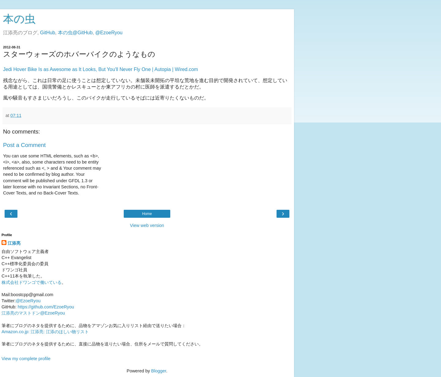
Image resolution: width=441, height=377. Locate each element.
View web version (147, 225)
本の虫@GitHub (75, 32)
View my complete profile (26, 358)
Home (147, 214)
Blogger (158, 370)
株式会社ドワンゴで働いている (32, 282)
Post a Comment (24, 145)
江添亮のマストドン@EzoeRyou (33, 313)
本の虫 (19, 19)
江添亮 (14, 243)
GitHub (47, 32)
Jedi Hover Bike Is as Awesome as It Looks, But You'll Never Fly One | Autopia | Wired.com (100, 69)
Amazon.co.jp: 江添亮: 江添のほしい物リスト (45, 331)
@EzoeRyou (109, 32)
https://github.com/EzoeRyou (46, 306)
